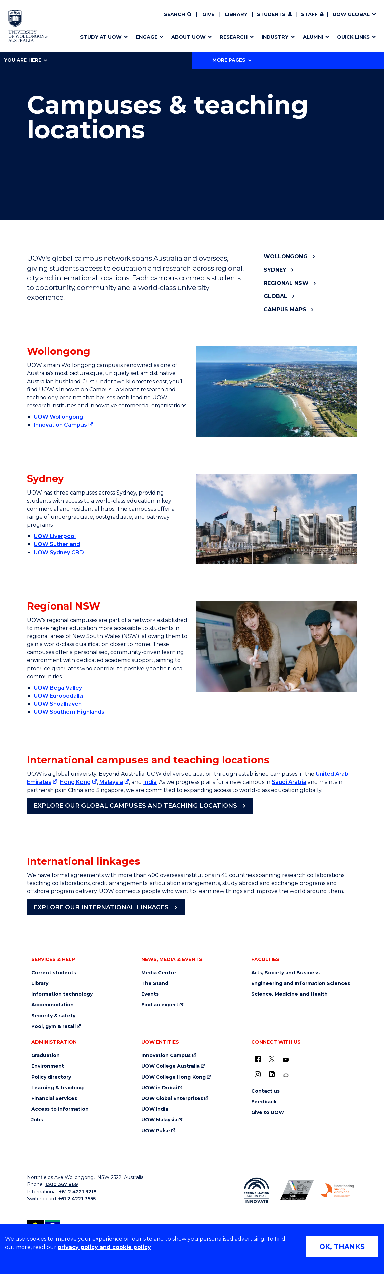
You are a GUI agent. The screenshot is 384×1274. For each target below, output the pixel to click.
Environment (47, 1066)
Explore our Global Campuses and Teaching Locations (135, 805)
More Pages (231, 60)
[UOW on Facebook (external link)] (257, 1059)
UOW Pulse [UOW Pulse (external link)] (155, 1131)
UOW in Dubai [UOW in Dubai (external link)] (159, 1088)
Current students (53, 973)
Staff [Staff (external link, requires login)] (309, 14)
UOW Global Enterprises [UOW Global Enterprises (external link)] (172, 1098)
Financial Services (54, 1098)
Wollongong (286, 256)
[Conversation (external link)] (285, 1075)
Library (236, 14)
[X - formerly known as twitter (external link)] (271, 1059)
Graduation (45, 1055)
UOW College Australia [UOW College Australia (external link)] (170, 1066)
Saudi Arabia (289, 782)
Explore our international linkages (101, 907)
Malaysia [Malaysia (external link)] (111, 782)
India (150, 782)
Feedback (264, 1102)
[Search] (178, 15)
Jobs (37, 1120)
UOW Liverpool (55, 536)
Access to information (60, 1109)
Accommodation (52, 1005)
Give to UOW (267, 1112)
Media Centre (158, 973)
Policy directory (51, 1077)
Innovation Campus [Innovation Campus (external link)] (60, 425)
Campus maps (285, 309)
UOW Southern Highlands (69, 712)
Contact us (265, 1091)
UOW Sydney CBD (59, 552)
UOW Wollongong (58, 417)
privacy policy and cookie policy (104, 1247)
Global (275, 296)
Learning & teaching (57, 1088)
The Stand (154, 983)
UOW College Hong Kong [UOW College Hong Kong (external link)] (173, 1077)
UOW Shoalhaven (58, 704)
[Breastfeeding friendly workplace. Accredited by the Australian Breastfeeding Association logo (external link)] (337, 1190)
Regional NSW (286, 283)
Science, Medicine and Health (289, 994)
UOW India (154, 1109)
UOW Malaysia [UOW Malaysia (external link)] (159, 1120)
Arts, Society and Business (285, 973)
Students (271, 14)
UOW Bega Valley (58, 688)
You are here (25, 60)
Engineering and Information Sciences (300, 983)
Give (208, 14)
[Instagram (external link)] (257, 1074)
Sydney (275, 270)
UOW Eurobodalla (58, 696)
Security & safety (53, 1016)
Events (150, 994)
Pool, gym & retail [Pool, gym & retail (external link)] (53, 1026)
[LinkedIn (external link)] (271, 1074)
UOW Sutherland (57, 544)
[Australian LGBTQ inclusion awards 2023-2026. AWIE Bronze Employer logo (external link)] (297, 1190)
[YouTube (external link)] (285, 1060)
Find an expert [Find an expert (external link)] (159, 1005)
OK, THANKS (342, 1246)
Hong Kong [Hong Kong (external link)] (75, 782)
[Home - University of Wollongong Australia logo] (28, 26)
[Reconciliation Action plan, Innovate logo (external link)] (256, 1190)
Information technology (62, 994)
